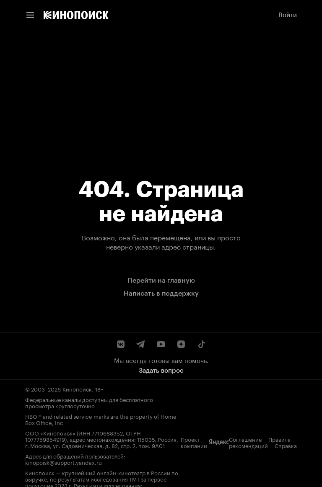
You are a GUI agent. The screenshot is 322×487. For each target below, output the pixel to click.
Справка (145, 477)
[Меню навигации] (30, 15)
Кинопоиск (77, 388)
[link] (76, 15)
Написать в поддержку (161, 293)
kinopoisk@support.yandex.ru (165, 443)
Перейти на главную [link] (161, 280)
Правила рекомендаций (96, 477)
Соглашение (41, 477)
